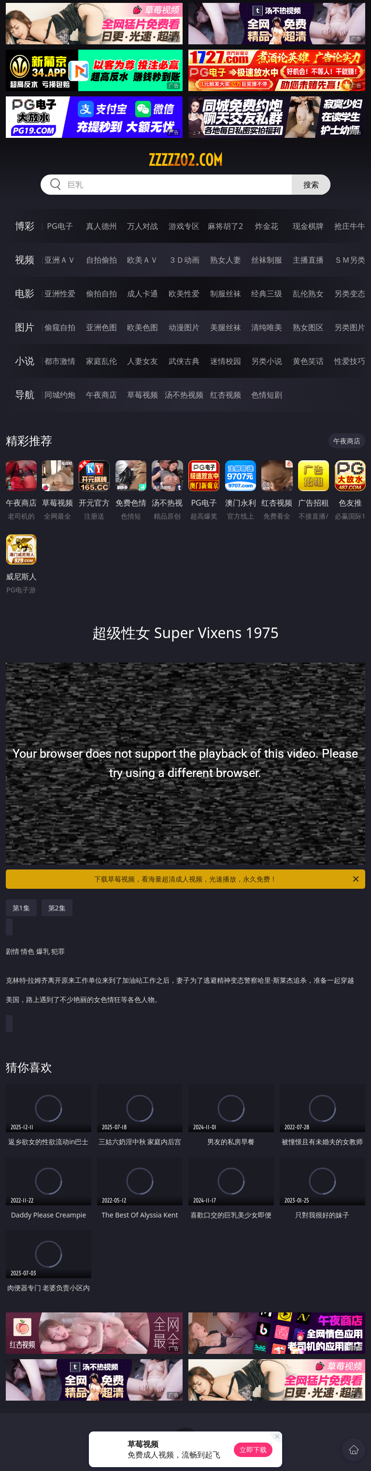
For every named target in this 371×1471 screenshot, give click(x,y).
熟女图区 (308, 327)
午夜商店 (101, 394)
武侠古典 (184, 361)
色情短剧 (266, 394)
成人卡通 (142, 293)
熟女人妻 (225, 259)
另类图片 (349, 327)
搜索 (311, 184)
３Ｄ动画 (184, 259)
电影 (24, 293)
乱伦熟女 (308, 293)
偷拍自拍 (101, 293)
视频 (24, 259)
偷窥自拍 (59, 327)
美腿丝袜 (225, 327)
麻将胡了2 (225, 226)
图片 (24, 327)
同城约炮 (59, 394)
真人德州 (101, 226)
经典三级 (266, 293)
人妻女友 (142, 361)
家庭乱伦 (101, 361)
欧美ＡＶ (142, 259)
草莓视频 (142, 394)
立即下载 (253, 1449)
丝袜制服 (266, 259)
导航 (24, 394)
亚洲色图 (101, 327)
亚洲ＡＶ (59, 259)
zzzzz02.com (185, 160)
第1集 (21, 907)
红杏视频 (225, 394)
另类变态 (349, 293)
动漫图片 (184, 327)
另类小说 (266, 361)
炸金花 (266, 226)
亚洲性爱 (59, 293)
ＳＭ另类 (349, 259)
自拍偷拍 (101, 259)
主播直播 (308, 259)
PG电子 (59, 226)
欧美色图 (142, 327)
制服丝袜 (225, 293)
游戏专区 (184, 226)
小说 (24, 360)
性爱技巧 (349, 361)
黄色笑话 (308, 361)
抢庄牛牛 (349, 226)
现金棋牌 (308, 226)
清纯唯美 (266, 327)
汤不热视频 (184, 394)
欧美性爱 (184, 293)
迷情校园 (225, 361)
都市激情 (59, 361)
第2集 (57, 907)
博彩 (24, 225)
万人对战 (142, 226)
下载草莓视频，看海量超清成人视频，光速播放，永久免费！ (227, 879)
